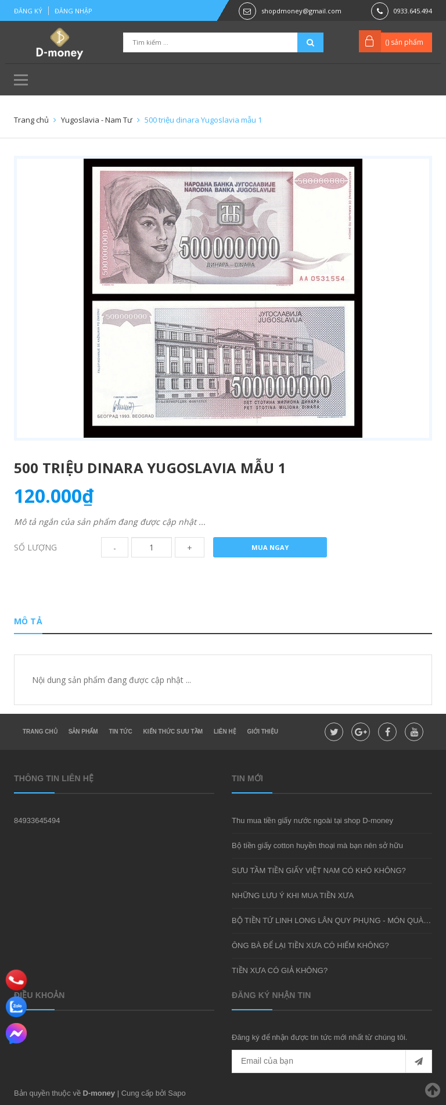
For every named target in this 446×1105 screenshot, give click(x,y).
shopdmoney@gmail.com (301, 10)
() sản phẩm (404, 42)
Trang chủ (40, 731)
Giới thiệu (262, 731)
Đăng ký (28, 10)
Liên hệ (225, 731)
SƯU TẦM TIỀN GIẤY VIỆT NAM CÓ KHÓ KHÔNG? (319, 870)
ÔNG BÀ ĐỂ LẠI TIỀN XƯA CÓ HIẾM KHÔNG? (310, 945)
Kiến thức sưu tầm (173, 731)
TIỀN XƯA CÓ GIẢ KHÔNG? (280, 970)
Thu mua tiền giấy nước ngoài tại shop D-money (312, 820)
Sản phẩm (83, 731)
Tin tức (120, 731)
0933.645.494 (413, 10)
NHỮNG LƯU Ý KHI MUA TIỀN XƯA (293, 895)
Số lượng (35, 547)
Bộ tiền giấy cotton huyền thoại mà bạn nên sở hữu (317, 845)
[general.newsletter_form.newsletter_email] (332, 1061)
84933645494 (37, 820)
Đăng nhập (73, 10)
